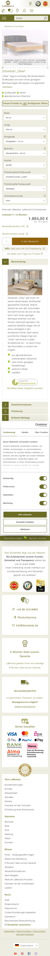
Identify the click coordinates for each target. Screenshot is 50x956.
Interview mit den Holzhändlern (19, 883)
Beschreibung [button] (18, 261)
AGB (7, 900)
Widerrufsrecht (12, 904)
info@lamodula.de (25, 625)
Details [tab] (25, 432)
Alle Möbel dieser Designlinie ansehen (25, 388)
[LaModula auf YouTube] (15, 953)
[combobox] (31, 18)
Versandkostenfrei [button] (25, 690)
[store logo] (8, 4)
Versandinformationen (15, 871)
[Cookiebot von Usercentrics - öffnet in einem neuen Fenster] (35, 425)
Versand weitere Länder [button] (13, 234)
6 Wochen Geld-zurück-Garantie (20, 863)
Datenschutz (11, 908)
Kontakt (8, 789)
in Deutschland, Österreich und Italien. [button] (25, 702)
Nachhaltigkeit (11, 875)
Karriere (8, 801)
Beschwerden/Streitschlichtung (20, 920)
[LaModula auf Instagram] (36, 953)
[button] (30, 3)
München (9, 822)
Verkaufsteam (11, 793)
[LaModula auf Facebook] (29, 953)
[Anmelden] (24, 10)
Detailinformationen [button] (21, 404)
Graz (7, 830)
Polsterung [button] (16, 411)
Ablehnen (25, 529)
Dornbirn (9, 842)
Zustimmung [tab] (9, 432)
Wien (7, 826)
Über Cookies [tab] (41, 432)
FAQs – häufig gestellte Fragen (19, 855)
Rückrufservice (25, 617)
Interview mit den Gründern (18, 805)
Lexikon (8, 888)
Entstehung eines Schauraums (19, 809)
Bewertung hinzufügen (14, 26)
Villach (8, 838)
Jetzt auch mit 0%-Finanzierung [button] (23, 248)
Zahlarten (9, 867)
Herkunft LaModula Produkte (18, 879)
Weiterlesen (7, 87)
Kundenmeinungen (14, 785)
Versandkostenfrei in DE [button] (13, 226)
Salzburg (9, 834)
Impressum (10, 916)
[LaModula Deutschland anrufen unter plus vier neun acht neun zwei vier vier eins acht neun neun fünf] (3, 10)
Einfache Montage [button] (20, 417)
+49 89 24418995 (25, 609)
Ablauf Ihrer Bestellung (16, 859)
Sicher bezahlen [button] (25, 726)
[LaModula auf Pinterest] (22, 953)
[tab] (25, 262)
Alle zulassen (25, 514)
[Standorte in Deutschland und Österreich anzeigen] (17, 10)
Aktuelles (9, 797)
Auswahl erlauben (25, 522)
